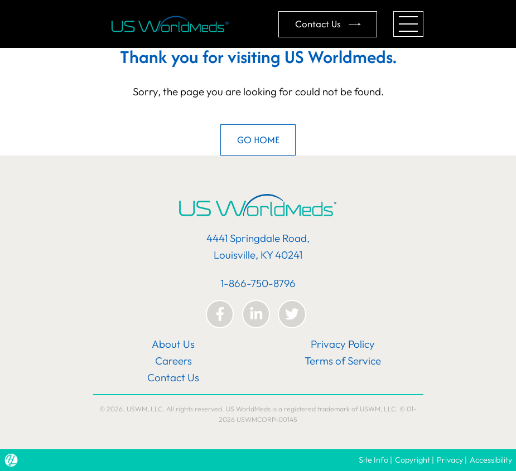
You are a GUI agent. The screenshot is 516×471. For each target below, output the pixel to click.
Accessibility (491, 460)
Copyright (412, 460)
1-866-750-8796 (258, 283)
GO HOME (258, 140)
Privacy (450, 460)
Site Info (373, 460)
